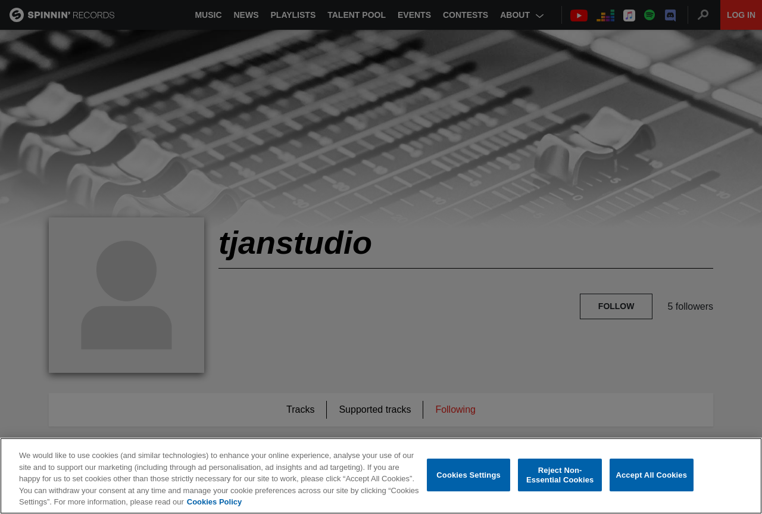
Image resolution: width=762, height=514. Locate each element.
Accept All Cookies (651, 475)
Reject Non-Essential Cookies (560, 475)
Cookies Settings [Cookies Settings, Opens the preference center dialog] (468, 475)
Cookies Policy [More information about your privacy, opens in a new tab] (214, 502)
